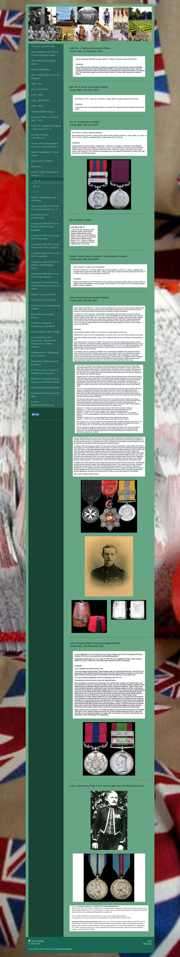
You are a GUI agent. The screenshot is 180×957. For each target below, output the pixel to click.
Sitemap (40, 941)
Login (149, 941)
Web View (147, 944)
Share (35, 414)
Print (32, 941)
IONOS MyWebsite (63, 949)
